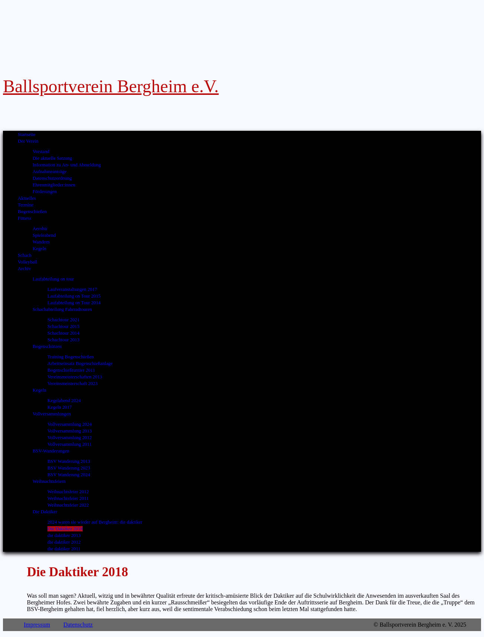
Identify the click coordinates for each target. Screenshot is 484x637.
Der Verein (28, 141)
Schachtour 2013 (63, 339)
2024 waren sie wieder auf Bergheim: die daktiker (94, 522)
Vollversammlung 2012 (69, 437)
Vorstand (41, 151)
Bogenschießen (32, 211)
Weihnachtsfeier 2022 (68, 505)
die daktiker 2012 (64, 542)
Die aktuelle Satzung (52, 158)
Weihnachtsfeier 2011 (68, 498)
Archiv (24, 268)
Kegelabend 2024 (64, 400)
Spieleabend (44, 235)
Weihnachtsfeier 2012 (68, 491)
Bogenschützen (47, 346)
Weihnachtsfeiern (49, 481)
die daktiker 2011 (63, 548)
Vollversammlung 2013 (69, 431)
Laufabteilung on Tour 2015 (74, 296)
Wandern (41, 242)
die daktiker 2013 (64, 535)
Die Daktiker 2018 (65, 528)
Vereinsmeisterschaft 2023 (72, 383)
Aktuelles (27, 198)
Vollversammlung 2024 (69, 424)
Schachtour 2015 (63, 326)
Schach (25, 255)
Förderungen (45, 191)
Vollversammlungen (52, 414)
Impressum (37, 624)
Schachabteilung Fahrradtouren (62, 309)
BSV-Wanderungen (51, 451)
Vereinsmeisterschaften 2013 (74, 376)
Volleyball (27, 262)
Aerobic (40, 228)
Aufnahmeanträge (50, 171)
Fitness (24, 218)
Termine (25, 205)
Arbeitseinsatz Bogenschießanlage (80, 363)
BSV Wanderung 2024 (68, 474)
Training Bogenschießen (70, 356)
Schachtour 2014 (63, 333)
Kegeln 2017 (59, 407)
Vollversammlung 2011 (69, 444)
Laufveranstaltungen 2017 (72, 289)
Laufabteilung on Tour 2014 (74, 302)
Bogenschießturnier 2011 (71, 370)
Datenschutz (78, 624)
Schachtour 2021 (63, 319)
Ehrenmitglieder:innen (54, 185)
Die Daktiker (45, 511)
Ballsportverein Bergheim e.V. (111, 86)
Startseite (27, 134)
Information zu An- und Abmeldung (67, 164)
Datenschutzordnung (52, 178)
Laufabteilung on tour (53, 279)
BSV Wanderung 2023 (68, 468)
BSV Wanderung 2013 (68, 461)
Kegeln (39, 248)
